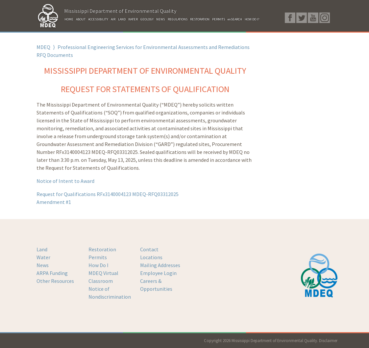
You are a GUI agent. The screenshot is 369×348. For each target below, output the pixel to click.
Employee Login (158, 273)
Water (43, 257)
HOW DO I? (252, 19)
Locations (151, 257)
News (43, 265)
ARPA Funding (52, 273)
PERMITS (218, 19)
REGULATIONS (177, 19)
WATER (133, 19)
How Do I (98, 265)
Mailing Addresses (160, 265)
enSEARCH (235, 19)
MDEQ (43, 47)
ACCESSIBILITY (98, 19)
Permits (97, 257)
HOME (68, 19)
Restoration (102, 249)
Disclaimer (328, 340)
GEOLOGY (147, 19)
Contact (149, 249)
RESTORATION (199, 19)
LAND (122, 19)
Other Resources (55, 281)
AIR (113, 19)
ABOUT (81, 19)
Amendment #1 (54, 202)
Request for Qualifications (108, 194)
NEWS (160, 19)
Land (42, 249)
